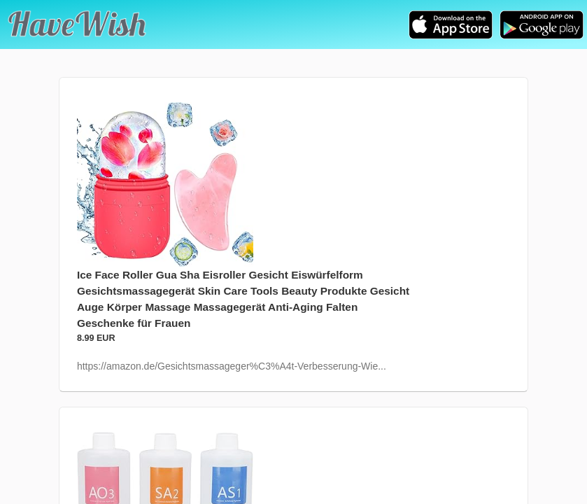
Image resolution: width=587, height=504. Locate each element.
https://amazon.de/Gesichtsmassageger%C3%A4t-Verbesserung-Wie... (231, 366)
